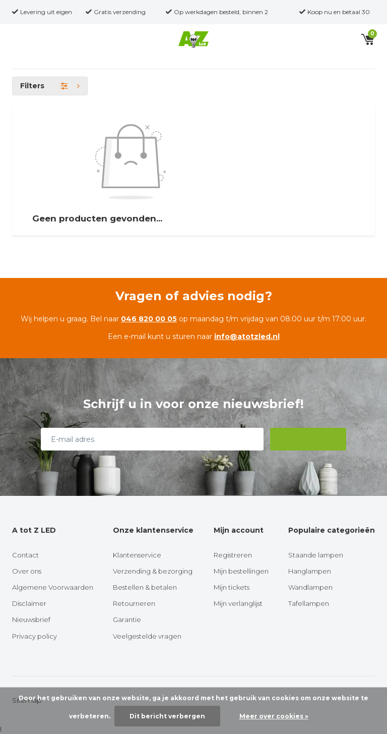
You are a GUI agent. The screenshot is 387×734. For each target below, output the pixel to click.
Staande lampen (315, 555)
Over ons (26, 571)
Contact (25, 555)
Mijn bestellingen (241, 571)
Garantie (127, 619)
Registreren (233, 555)
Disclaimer (29, 603)
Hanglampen (309, 571)
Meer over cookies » (273, 716)
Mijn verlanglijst (238, 603)
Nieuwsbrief (31, 619)
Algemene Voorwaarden (52, 587)
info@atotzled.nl (247, 336)
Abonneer (308, 438)
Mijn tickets (231, 587)
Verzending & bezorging (152, 571)
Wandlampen (310, 587)
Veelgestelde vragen (147, 636)
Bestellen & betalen (145, 587)
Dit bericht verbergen (167, 716)
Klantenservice (137, 555)
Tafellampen (308, 603)
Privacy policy (34, 636)
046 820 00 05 (149, 318)
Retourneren (134, 603)
